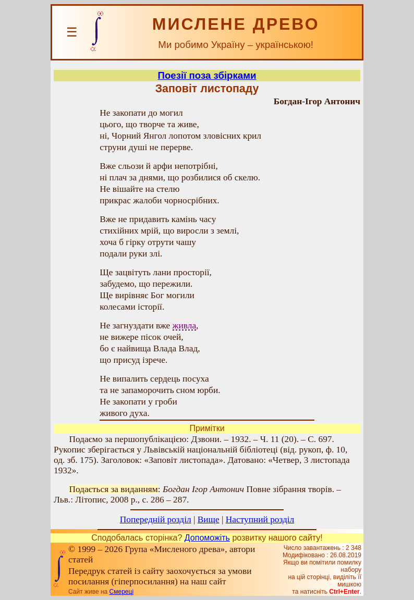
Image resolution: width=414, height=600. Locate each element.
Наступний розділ (260, 519)
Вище (209, 519)
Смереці (121, 591)
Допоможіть (207, 537)
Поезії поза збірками (207, 75)
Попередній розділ (155, 519)
